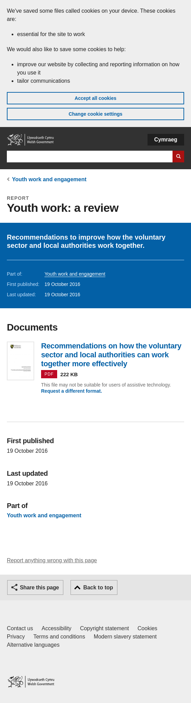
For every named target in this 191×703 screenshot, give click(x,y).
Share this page (39, 587)
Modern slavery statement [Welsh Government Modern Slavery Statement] (125, 636)
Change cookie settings (95, 114)
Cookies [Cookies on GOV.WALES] (147, 628)
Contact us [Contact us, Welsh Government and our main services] (20, 628)
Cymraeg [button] (165, 139)
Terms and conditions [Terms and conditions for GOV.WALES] (59, 636)
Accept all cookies (95, 98)
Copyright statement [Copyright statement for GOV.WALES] (104, 628)
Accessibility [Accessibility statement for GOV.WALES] (56, 628)
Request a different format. (71, 391)
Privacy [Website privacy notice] (16, 636)
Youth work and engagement (49, 179)
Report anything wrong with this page (52, 560)
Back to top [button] (98, 587)
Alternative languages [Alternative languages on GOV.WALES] (33, 645)
